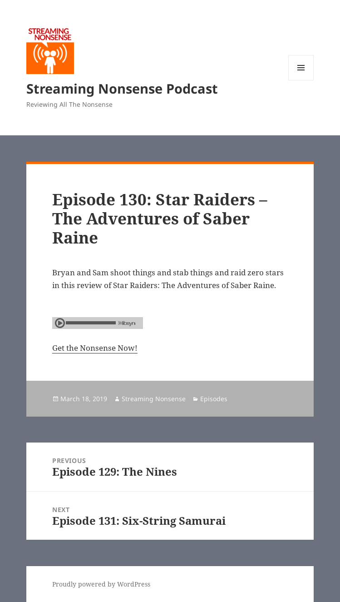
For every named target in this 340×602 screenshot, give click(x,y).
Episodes (213, 398)
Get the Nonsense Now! (95, 348)
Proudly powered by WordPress (101, 584)
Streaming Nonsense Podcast (122, 88)
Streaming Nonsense (154, 398)
